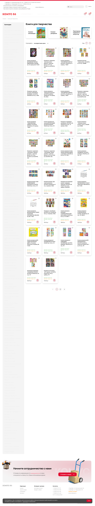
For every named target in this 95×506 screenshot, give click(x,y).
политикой (25, 501)
